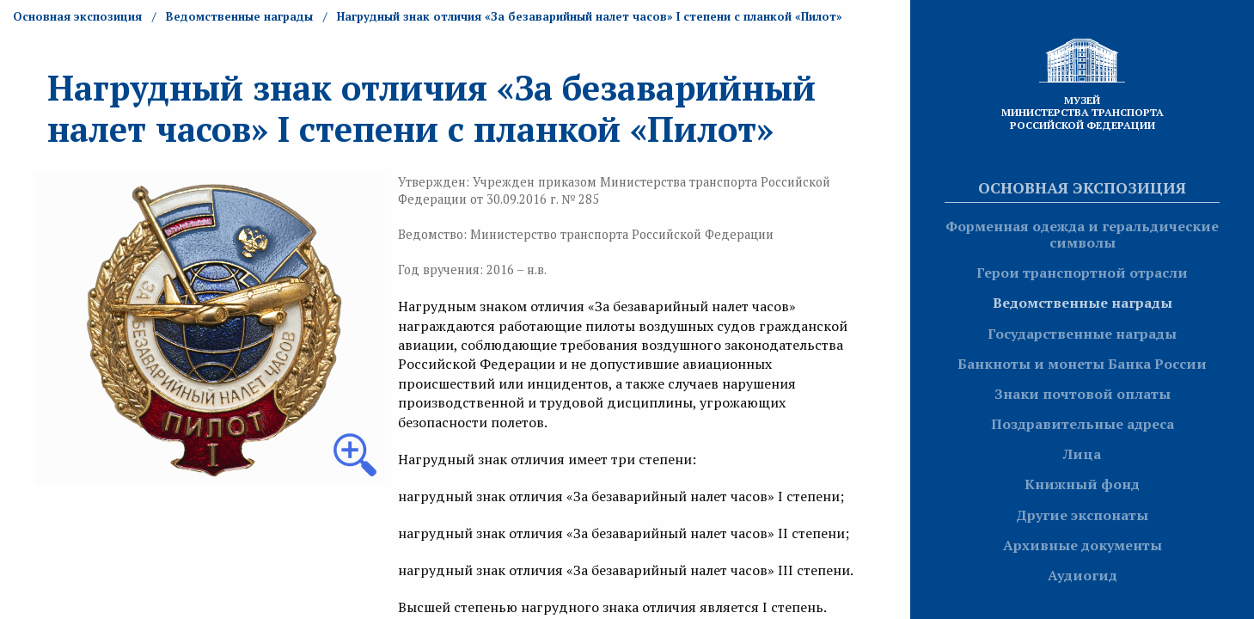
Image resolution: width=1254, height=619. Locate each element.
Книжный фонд (1082, 484)
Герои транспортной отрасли (1082, 272)
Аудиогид (1082, 575)
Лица (1082, 453)
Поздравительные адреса (1082, 423)
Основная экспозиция (1082, 187)
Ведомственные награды (1082, 302)
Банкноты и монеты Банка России (1082, 363)
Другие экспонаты (1082, 515)
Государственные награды (1082, 333)
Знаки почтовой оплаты (1082, 393)
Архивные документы (1082, 545)
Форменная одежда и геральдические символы (1082, 234)
